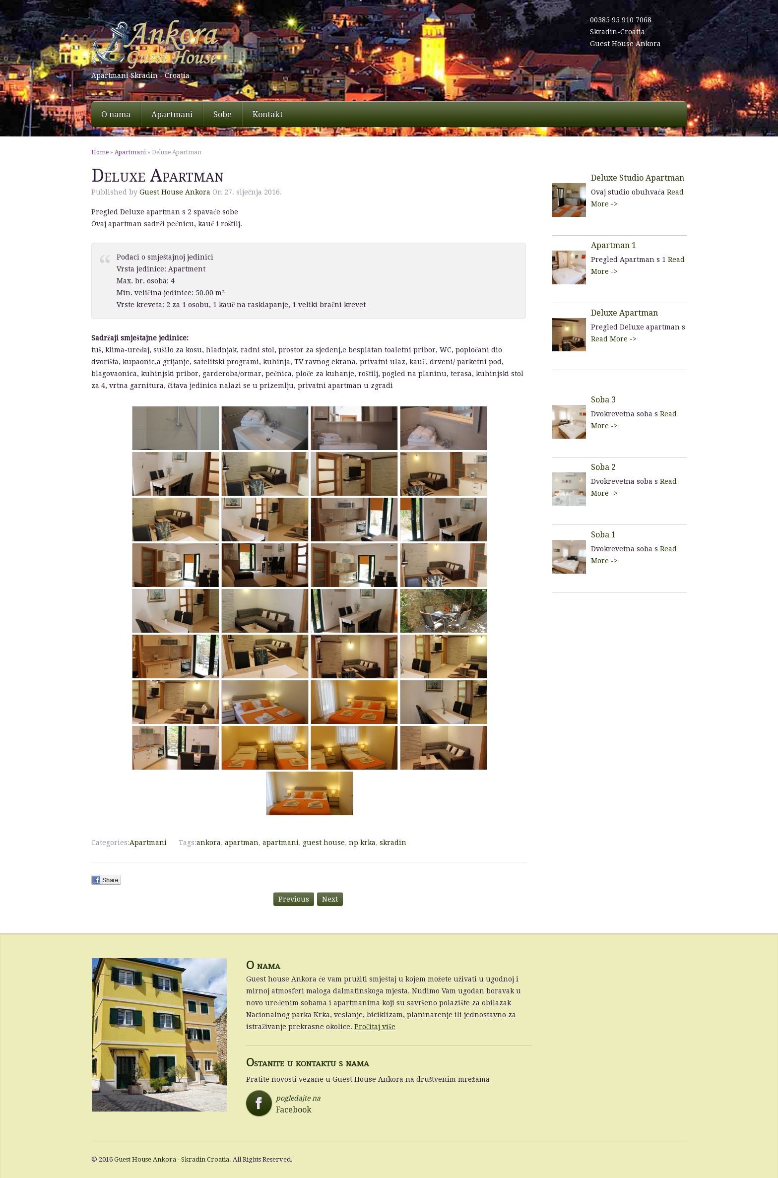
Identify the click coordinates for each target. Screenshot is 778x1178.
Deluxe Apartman (624, 313)
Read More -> (614, 339)
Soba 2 (603, 467)
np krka (362, 843)
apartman (242, 843)
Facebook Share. (106, 880)
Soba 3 (603, 399)
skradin (393, 843)
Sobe (222, 114)
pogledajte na (292, 1104)
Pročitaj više (374, 1027)
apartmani (280, 843)
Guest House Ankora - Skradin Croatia (171, 1159)
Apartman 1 (613, 245)
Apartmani (172, 114)
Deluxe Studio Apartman (637, 178)
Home (100, 152)
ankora (208, 843)
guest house (324, 843)
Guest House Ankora (625, 44)
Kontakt (268, 114)
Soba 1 (603, 534)
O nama (115, 114)
